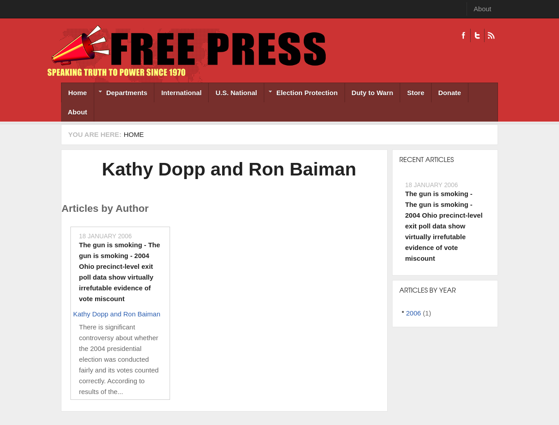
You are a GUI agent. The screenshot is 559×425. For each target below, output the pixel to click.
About (482, 9)
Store (415, 92)
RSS (491, 35)
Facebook (463, 35)
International (181, 92)
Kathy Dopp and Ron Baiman (229, 169)
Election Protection (301, 93)
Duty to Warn (372, 92)
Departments (121, 93)
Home (77, 92)
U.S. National (236, 92)
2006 (413, 313)
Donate (449, 92)
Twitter (477, 35)
